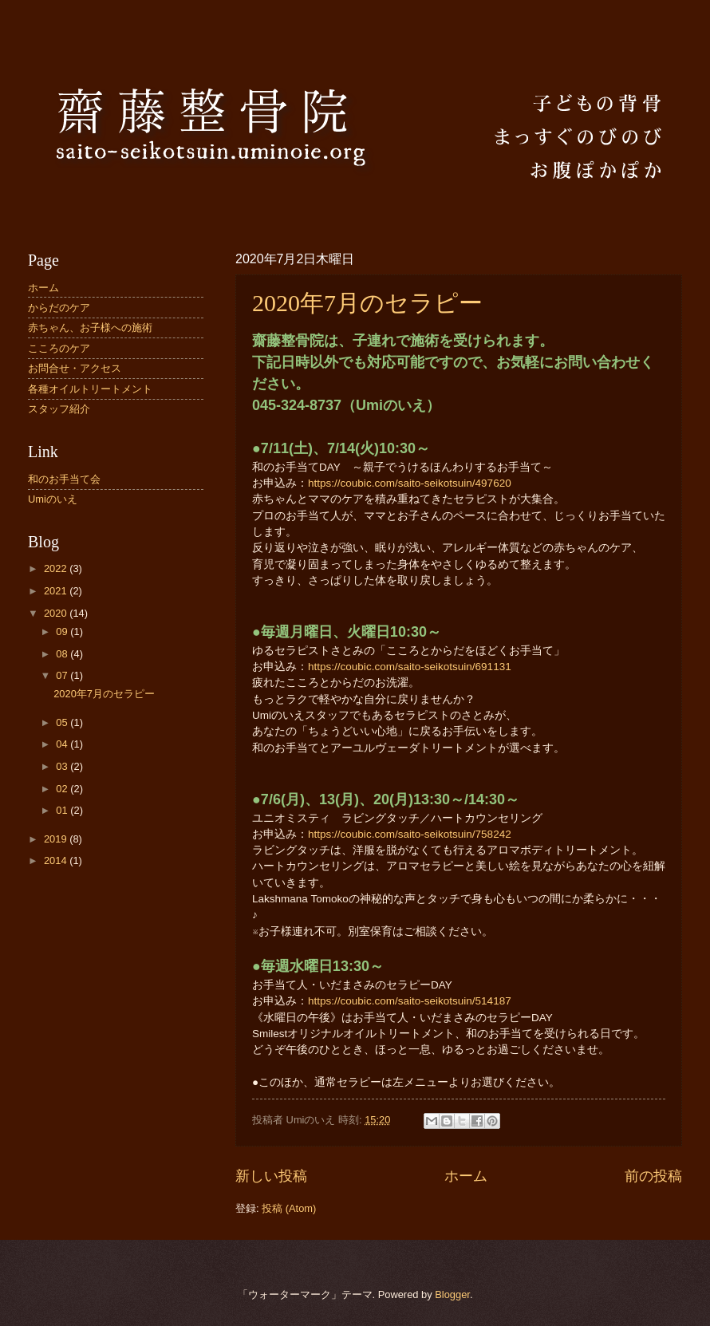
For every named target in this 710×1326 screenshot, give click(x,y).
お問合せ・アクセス (74, 368)
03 (63, 766)
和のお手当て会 (64, 479)
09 (63, 631)
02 (63, 789)
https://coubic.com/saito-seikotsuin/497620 (409, 483)
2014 (56, 860)
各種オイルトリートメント (90, 389)
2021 (56, 591)
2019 (56, 839)
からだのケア (59, 308)
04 (63, 744)
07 (63, 675)
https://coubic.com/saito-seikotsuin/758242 (409, 834)
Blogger (452, 1294)
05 (63, 722)
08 (63, 654)
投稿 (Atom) (289, 1208)
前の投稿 (653, 1176)
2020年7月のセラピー (367, 303)
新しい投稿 (271, 1176)
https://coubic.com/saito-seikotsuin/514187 (409, 1001)
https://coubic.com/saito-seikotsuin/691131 (409, 667)
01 (63, 810)
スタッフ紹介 (59, 409)
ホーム (465, 1176)
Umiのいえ (52, 499)
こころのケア (59, 348)
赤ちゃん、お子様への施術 (90, 327)
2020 (56, 613)
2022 (56, 568)
